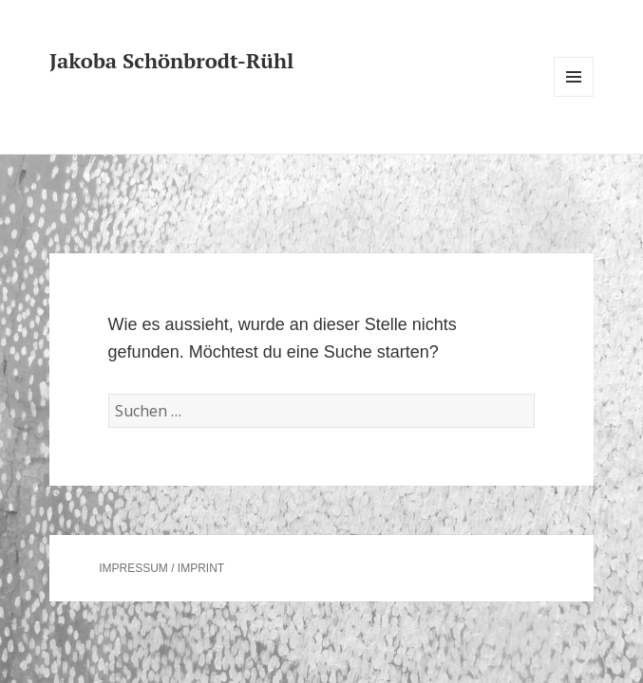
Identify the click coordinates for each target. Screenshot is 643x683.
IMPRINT (201, 568)
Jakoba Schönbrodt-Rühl (171, 60)
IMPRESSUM (133, 568)
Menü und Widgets (574, 96)
